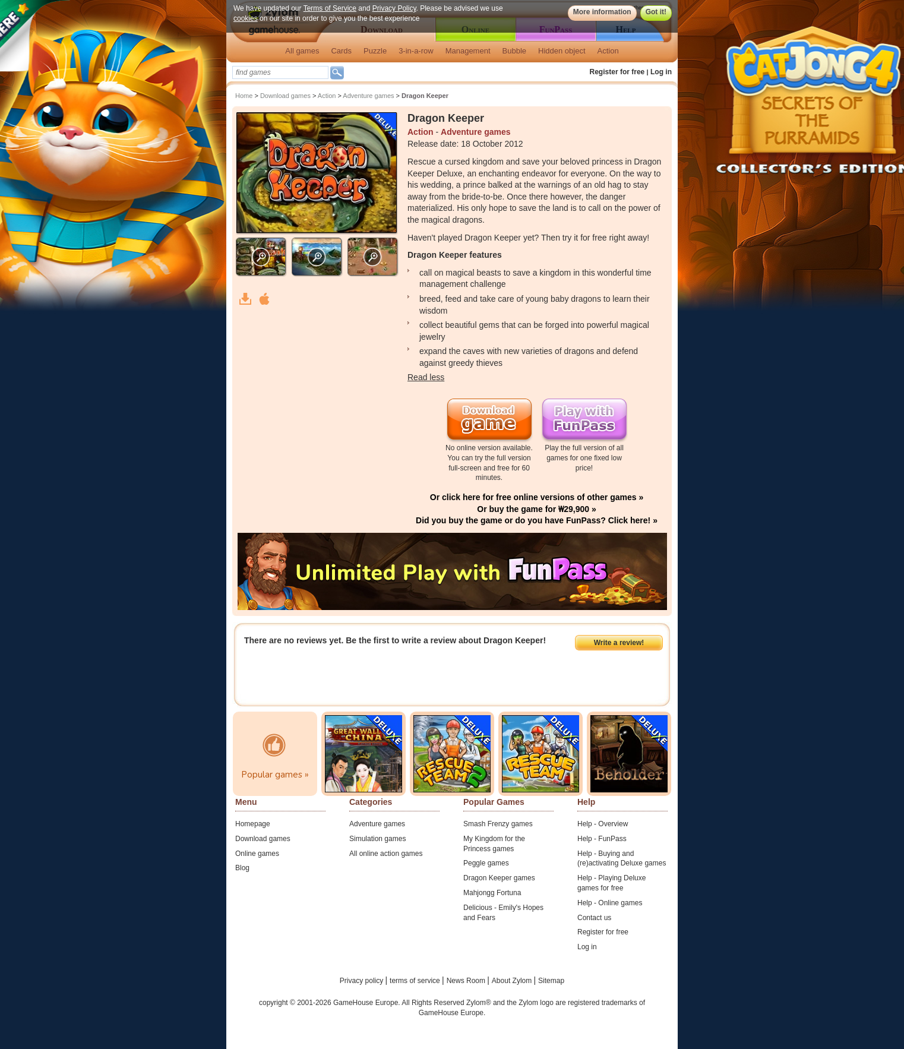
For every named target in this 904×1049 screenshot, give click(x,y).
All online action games (385, 853)
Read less (425, 377)
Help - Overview (602, 824)
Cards (341, 50)
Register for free (617, 72)
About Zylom (513, 981)
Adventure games (368, 95)
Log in (661, 72)
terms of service (416, 981)
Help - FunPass (602, 839)
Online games (257, 853)
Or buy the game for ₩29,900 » (536, 509)
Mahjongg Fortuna (492, 893)
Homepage (252, 824)
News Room (467, 981)
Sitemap (551, 981)
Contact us (594, 918)
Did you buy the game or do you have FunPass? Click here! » (537, 520)
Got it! (656, 12)
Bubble (514, 50)
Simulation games (377, 839)
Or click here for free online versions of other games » (536, 497)
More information (602, 12)
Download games (285, 95)
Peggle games (486, 863)
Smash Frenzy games (498, 824)
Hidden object (562, 50)
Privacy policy (362, 981)
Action (608, 50)
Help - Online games (609, 903)
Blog (242, 868)
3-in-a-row (416, 50)
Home (243, 95)
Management (468, 50)
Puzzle (375, 50)
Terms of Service (330, 8)
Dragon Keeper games (499, 878)
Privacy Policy (394, 8)
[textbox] (280, 72)
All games (302, 50)
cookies (245, 18)
